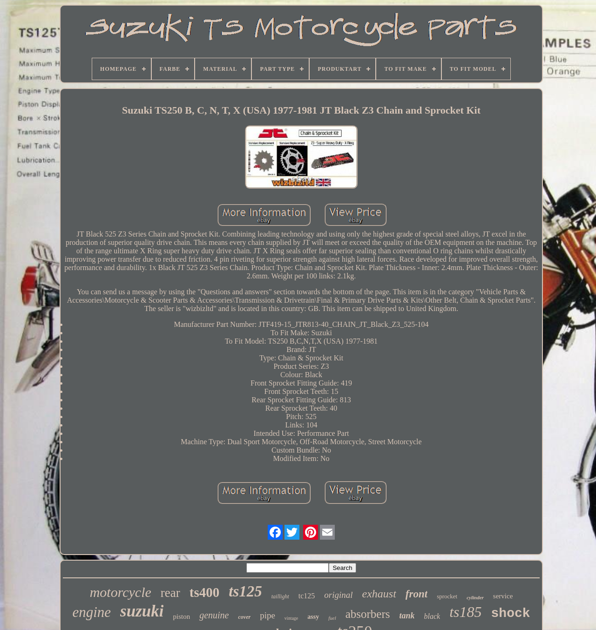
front (416, 594)
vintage (291, 618)
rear (170, 593)
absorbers (367, 614)
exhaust (379, 594)
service (503, 596)
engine (91, 612)
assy (313, 616)
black (432, 616)
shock (510, 613)
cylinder (475, 597)
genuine (214, 615)
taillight (280, 596)
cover (244, 617)
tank (407, 615)
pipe (267, 615)
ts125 (245, 591)
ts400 (204, 592)
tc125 (306, 596)
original (338, 595)
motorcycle (120, 592)
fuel (332, 618)
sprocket (447, 596)
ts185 (465, 611)
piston (181, 616)
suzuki (141, 611)
